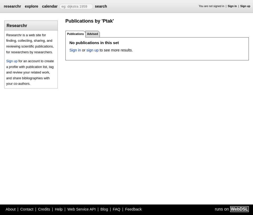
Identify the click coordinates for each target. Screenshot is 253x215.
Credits (44, 209)
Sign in (232, 6)
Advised (92, 33)
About (11, 209)
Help (59, 209)
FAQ (116, 209)
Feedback (133, 209)
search (101, 6)
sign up (92, 50)
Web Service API (81, 209)
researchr (12, 6)
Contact (26, 209)
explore (31, 6)
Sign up (245, 6)
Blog (104, 209)
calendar (50, 6)
